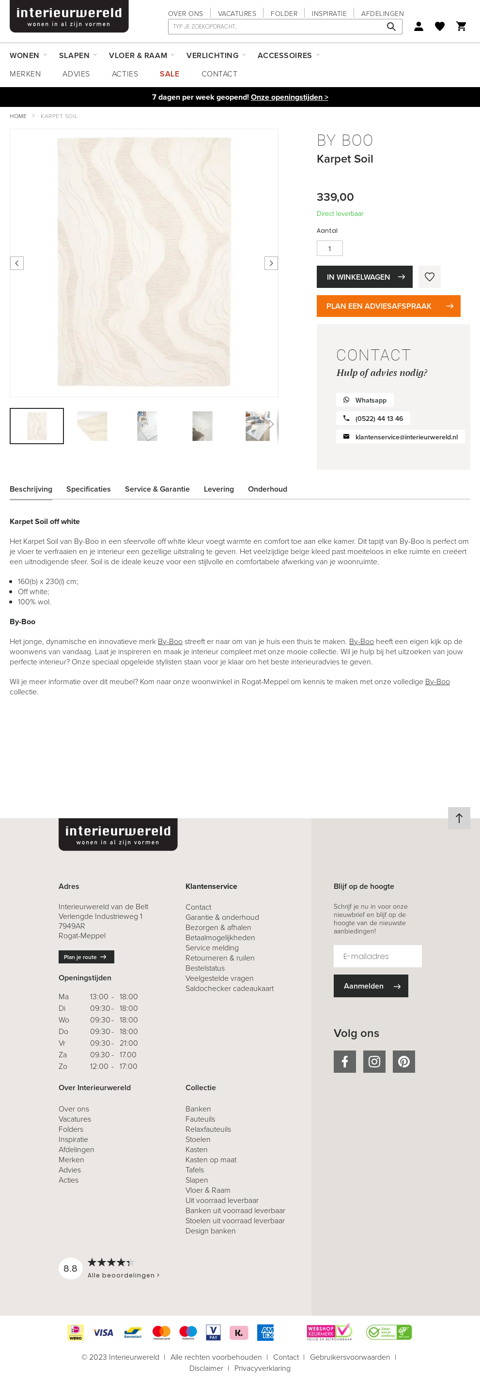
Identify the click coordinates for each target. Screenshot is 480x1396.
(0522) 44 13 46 (379, 419)
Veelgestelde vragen (220, 978)
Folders (71, 1129)
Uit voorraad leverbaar (222, 1200)
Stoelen (198, 1139)
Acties (125, 73)
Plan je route (80, 957)
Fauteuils (200, 1119)
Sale (169, 73)
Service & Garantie (157, 489)
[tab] (38, 489)
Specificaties (88, 489)
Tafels (195, 1169)
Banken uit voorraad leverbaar (235, 1210)
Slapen (197, 1180)
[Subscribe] (371, 986)
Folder (284, 14)
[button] (92, 426)
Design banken (211, 1230)
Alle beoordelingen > (124, 1275)
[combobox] (285, 26)
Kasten (197, 1149)
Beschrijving (31, 489)
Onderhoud (267, 489)
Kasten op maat (211, 1159)
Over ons (185, 14)
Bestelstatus (205, 968)
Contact (219, 73)
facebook (345, 1062)
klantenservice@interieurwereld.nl (407, 437)
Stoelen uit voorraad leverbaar (235, 1220)
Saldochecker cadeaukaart (230, 988)
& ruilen (220, 957)
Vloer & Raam (208, 1190)
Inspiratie (329, 14)
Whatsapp (371, 400)
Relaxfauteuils (208, 1129)
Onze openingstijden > (289, 97)
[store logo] (69, 16)
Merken (25, 73)
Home (18, 116)
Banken (198, 1108)
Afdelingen (382, 14)
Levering (219, 489)
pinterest (404, 1062)
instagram (374, 1062)
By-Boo (170, 641)
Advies (76, 73)
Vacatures (237, 14)
